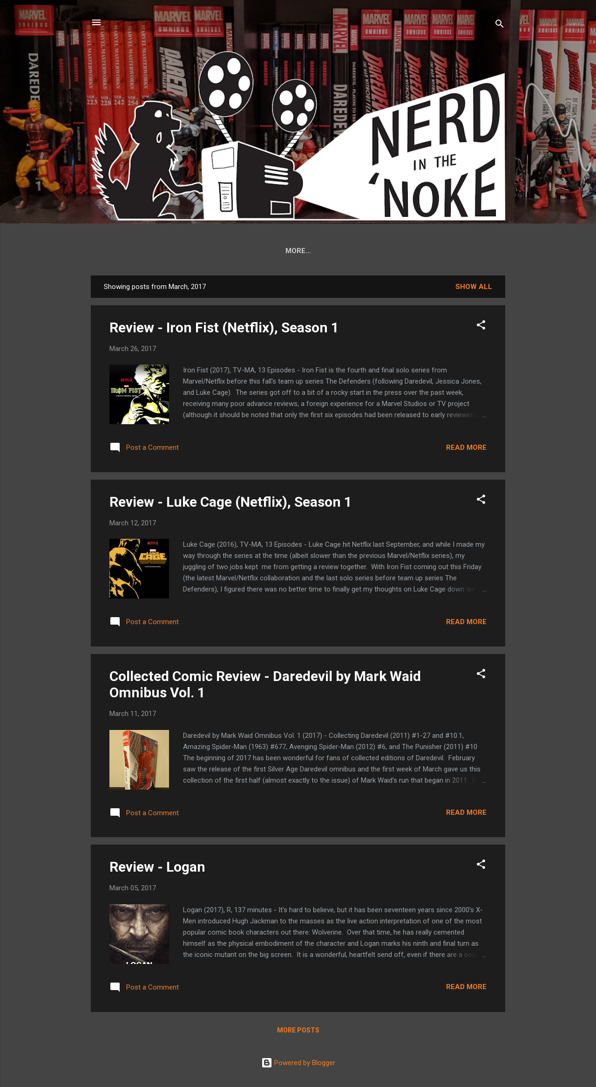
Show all (473, 288)
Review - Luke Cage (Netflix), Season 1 (230, 503)
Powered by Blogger (298, 1063)
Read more (466, 449)
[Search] (499, 25)
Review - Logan (157, 868)
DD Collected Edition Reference (225, 251)
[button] (481, 328)
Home (136, 251)
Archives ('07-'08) (438, 251)
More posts (298, 1032)
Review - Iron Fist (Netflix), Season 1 (224, 329)
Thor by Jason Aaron (346, 251)
